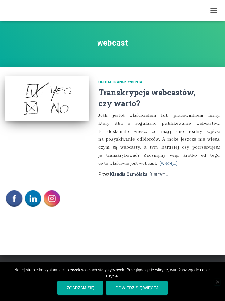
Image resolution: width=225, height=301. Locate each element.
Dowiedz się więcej (136, 288)
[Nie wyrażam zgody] (217, 282)
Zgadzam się (80, 288)
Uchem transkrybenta (120, 82)
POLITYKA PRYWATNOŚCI (30, 220)
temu (158, 174)
